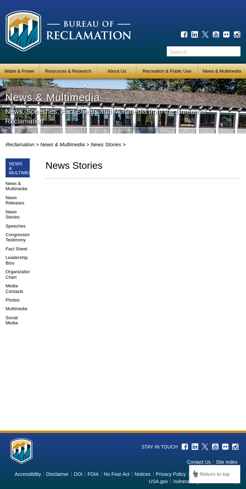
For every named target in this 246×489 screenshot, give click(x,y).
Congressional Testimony (20, 237)
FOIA (93, 474)
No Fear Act (116, 474)
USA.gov (158, 481)
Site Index (226, 462)
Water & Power (19, 71)
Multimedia (16, 308)
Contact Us (199, 462)
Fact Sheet (16, 248)
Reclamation (21, 144)
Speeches (16, 226)
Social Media (12, 320)
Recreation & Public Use (167, 71)
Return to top (215, 474)
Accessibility (28, 474)
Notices (143, 474)
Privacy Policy (171, 474)
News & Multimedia (222, 71)
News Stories (12, 214)
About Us (117, 71)
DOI (78, 474)
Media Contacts (14, 288)
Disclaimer (57, 474)
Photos (12, 300)
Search (235, 51)
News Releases (15, 200)
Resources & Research (68, 71)
